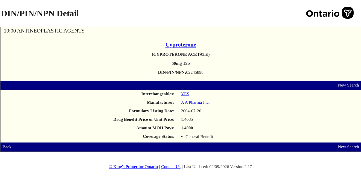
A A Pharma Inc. (195, 102)
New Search (348, 85)
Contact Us (171, 166)
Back (7, 146)
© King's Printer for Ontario (133, 166)
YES (185, 94)
